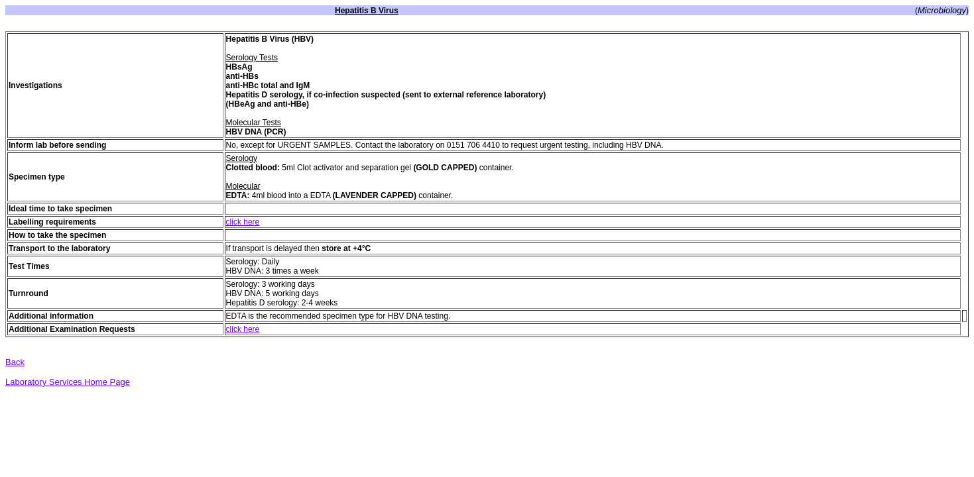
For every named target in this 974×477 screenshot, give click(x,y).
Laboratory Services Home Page (67, 382)
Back (15, 362)
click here (243, 222)
